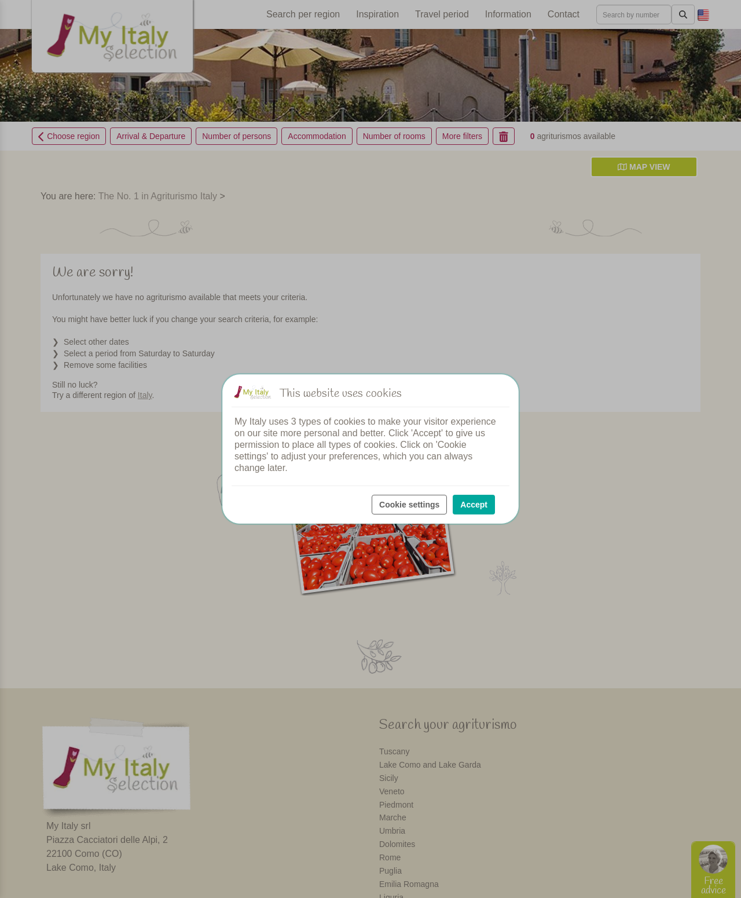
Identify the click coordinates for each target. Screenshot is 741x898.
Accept (473, 504)
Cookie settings (409, 504)
